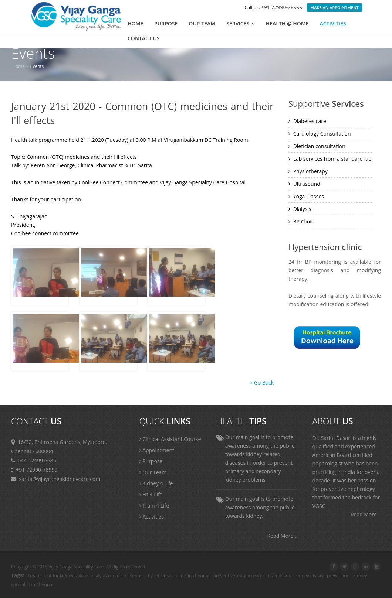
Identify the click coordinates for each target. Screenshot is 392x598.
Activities (333, 23)
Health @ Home (287, 23)
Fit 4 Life (151, 494)
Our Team (202, 23)
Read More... (282, 535)
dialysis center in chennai (117, 576)
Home (135, 23)
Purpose (166, 23)
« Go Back (262, 382)
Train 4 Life (154, 505)
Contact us (144, 38)
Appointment (157, 450)
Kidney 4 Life (156, 483)
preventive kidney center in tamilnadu (252, 576)
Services (240, 23)
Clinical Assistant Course (170, 438)
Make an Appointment (334, 7)
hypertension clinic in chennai (178, 576)
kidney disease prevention (322, 576)
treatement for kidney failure (58, 576)
